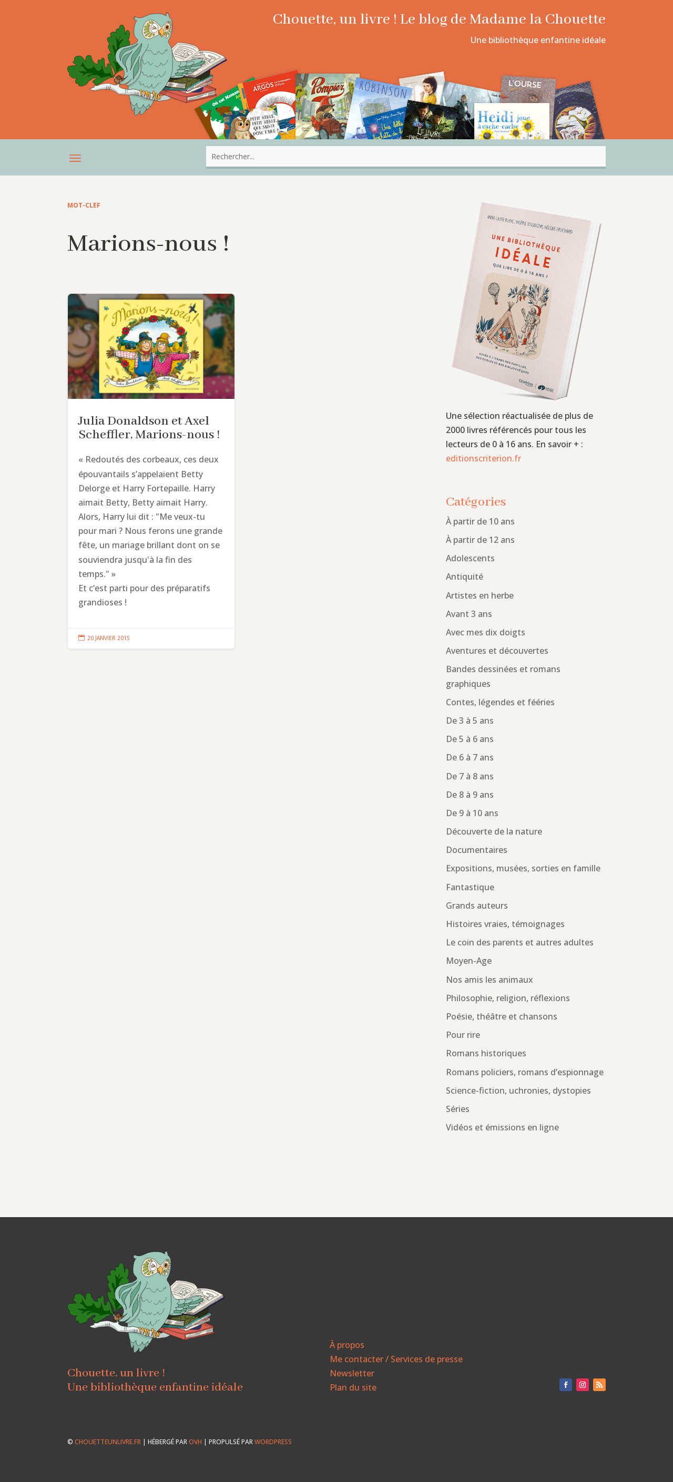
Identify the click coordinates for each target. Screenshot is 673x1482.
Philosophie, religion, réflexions (508, 998)
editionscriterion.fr (483, 458)
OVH (195, 1441)
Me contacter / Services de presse (396, 1359)
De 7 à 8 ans (470, 776)
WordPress (273, 1441)
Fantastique (470, 887)
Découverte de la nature (494, 831)
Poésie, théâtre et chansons (501, 1016)
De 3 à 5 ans (470, 720)
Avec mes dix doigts (485, 632)
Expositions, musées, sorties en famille (523, 868)
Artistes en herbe (480, 595)
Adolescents (470, 558)
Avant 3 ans (469, 614)
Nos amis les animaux (489, 979)
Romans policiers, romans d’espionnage (525, 1072)
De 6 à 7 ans (470, 757)
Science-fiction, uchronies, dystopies (518, 1090)
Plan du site (353, 1387)
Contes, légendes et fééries (500, 702)
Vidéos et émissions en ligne (502, 1127)
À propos (347, 1345)
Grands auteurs (477, 905)
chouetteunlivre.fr (108, 1441)
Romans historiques (486, 1053)
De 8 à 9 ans (470, 794)
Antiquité (464, 576)
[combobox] (406, 156)
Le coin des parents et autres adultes (520, 942)
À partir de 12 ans (480, 540)
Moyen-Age (469, 960)
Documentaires (476, 850)
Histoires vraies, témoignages (505, 924)
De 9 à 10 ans (472, 813)
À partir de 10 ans (480, 521)
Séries (458, 1109)
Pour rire (463, 1035)
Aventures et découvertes (497, 650)
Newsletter (352, 1373)
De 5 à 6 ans (470, 739)
